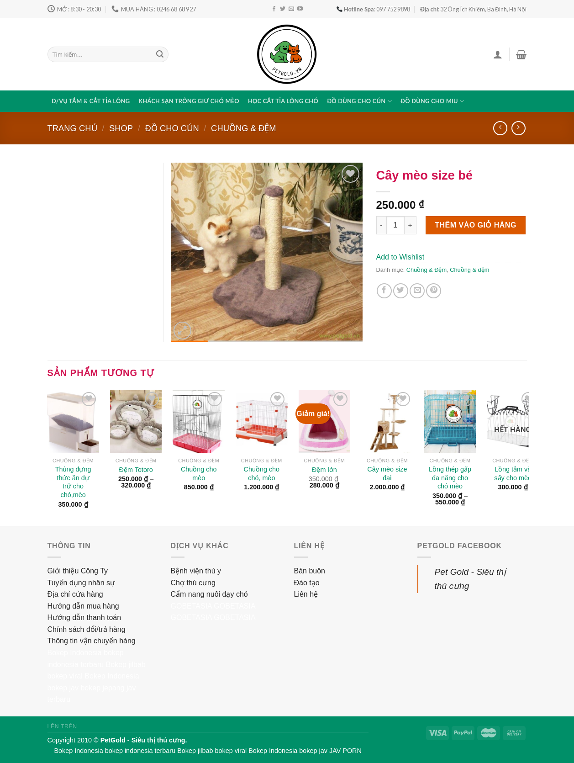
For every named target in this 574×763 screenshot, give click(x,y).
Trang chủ (72, 128)
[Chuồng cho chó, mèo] (262, 421)
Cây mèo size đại (387, 474)
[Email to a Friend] (417, 290)
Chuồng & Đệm (243, 128)
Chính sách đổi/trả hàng (86, 629)
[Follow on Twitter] (282, 9)
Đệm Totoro (136, 469)
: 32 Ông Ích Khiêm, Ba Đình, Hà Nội (473, 9)
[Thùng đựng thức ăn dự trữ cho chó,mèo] (73, 421)
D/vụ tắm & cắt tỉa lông (91, 101)
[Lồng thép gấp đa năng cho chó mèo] (450, 421)
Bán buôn (310, 571)
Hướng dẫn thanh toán (84, 617)
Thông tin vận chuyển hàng (91, 641)
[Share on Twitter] (400, 290)
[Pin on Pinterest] (433, 290)
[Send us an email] (291, 9)
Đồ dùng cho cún (359, 101)
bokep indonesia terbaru (140, 750)
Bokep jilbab (126, 664)
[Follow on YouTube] (300, 9)
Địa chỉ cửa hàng (75, 594)
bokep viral (65, 676)
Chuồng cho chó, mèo (261, 474)
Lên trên (62, 726)
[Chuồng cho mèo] (199, 421)
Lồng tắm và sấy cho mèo (513, 474)
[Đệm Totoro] (136, 421)
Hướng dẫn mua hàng (83, 606)
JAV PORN (345, 750)
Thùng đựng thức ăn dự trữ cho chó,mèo (73, 482)
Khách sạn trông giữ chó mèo (188, 101)
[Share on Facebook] (384, 290)
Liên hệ (306, 594)
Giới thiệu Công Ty (77, 571)
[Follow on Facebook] (274, 9)
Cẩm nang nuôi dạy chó (209, 594)
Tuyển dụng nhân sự (81, 583)
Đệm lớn (324, 469)
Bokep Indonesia (74, 653)
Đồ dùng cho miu (432, 101)
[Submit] (160, 54)
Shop (121, 128)
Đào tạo (307, 583)
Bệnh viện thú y (196, 571)
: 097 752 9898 (373, 9)
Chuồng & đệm (469, 269)
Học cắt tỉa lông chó (283, 101)
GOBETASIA (191, 606)
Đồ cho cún (172, 128)
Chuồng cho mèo (199, 474)
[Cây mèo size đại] (387, 421)
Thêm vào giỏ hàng (475, 225)
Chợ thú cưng (193, 583)
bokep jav (63, 688)
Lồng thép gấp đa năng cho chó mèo (450, 478)
